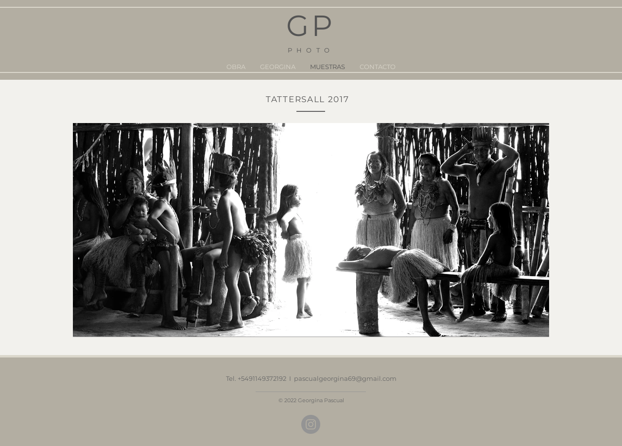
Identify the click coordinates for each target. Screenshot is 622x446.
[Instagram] (310, 424)
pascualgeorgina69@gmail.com (345, 378)
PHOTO (311, 50)
